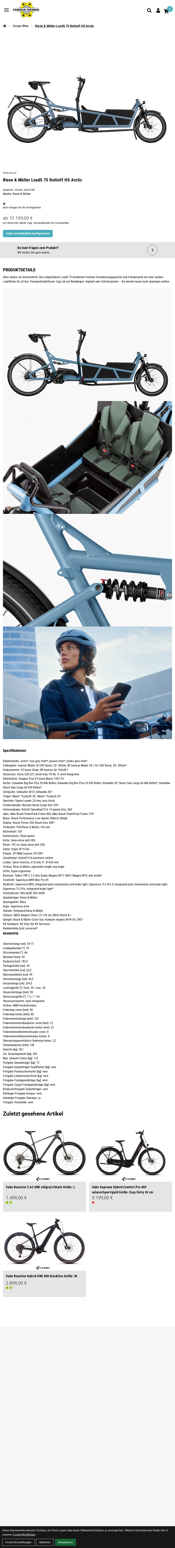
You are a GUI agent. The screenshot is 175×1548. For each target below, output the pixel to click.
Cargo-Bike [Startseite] (20, 26)
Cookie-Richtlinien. (24, 1534)
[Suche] (149, 10)
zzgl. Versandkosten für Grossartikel (48, 222)
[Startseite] (4, 26)
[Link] (6, 10)
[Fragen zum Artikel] (87, 250)
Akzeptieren (65, 1542)
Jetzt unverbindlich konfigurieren (28, 233)
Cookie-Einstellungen (18, 1542)
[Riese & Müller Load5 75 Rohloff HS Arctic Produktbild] (87, 92)
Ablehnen (44, 1542)
